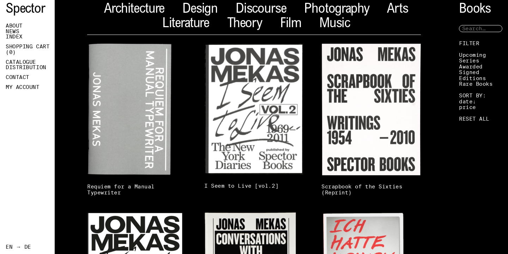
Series (469, 61)
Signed (469, 72)
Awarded (471, 66)
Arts (397, 10)
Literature (185, 24)
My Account (23, 87)
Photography (336, 10)
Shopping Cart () (27, 49)
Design (200, 10)
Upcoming (472, 55)
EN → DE (18, 247)
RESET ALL (474, 119)
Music (334, 24)
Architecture (134, 10)
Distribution (26, 67)
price (467, 107)
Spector (25, 10)
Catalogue (21, 62)
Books (475, 10)
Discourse (261, 10)
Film (290, 24)
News (12, 31)
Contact (17, 77)
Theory (244, 24)
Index (14, 37)
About (14, 26)
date (465, 101)
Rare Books (476, 84)
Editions (472, 78)
